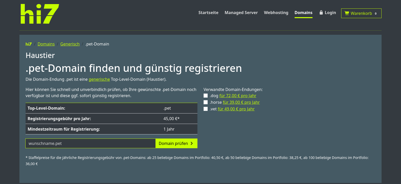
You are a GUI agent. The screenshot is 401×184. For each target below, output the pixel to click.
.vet (232, 109)
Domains (304, 12)
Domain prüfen (176, 143)
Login (327, 12)
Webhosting (276, 12)
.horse (235, 102)
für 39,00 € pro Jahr (241, 102)
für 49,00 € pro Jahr (236, 109)
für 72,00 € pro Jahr (237, 95)
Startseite (208, 12)
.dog (233, 95)
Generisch (70, 44)
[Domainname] (90, 143)
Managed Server (241, 12)
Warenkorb (361, 13)
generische (99, 79)
